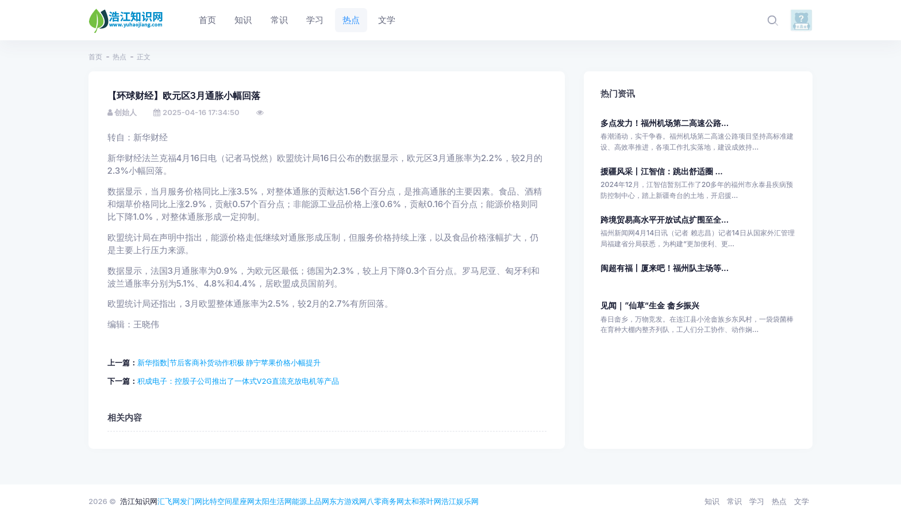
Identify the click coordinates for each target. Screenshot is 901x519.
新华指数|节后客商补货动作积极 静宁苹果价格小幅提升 (229, 362)
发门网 (191, 501)
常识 (734, 501)
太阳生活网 (273, 501)
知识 (711, 501)
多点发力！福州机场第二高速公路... (664, 123)
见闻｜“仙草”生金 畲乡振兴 (649, 305)
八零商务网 (385, 501)
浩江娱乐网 (460, 501)
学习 (756, 501)
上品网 (318, 501)
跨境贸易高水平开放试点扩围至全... (664, 219)
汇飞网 (168, 501)
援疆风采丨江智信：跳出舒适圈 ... (661, 171)
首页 (95, 56)
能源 (299, 501)
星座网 (243, 501)
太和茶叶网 (422, 501)
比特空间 (217, 501)
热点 (119, 56)
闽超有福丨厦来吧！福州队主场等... (664, 268)
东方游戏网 (348, 501)
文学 (801, 501)
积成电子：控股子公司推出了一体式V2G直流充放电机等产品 (238, 381)
